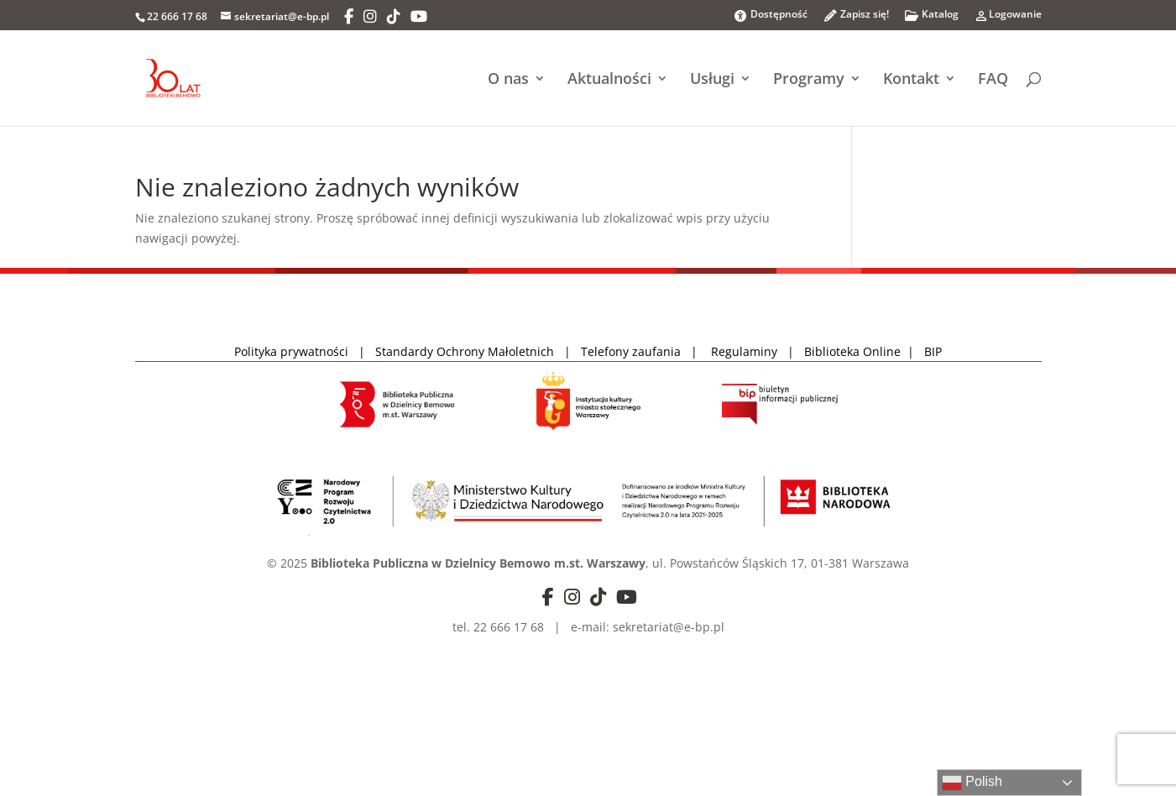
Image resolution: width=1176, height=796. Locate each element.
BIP (933, 351)
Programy (808, 80)
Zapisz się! (856, 19)
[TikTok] (393, 16)
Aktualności (609, 80)
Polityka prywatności (293, 351)
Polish (972, 782)
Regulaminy (749, 351)
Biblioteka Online (852, 351)
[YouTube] (418, 16)
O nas (508, 80)
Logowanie (1008, 19)
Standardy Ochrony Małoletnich (464, 351)
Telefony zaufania (631, 351)
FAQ (993, 80)
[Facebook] (348, 16)
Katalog (931, 19)
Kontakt (911, 80)
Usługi (712, 80)
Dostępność (770, 16)
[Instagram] (370, 16)
